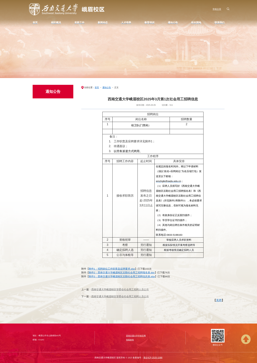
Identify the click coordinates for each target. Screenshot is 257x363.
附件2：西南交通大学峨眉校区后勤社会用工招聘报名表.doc (122, 272)
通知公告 (106, 87)
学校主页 (217, 9)
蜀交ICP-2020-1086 (152, 357)
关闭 (219, 300)
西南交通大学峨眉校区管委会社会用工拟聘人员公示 (120, 289)
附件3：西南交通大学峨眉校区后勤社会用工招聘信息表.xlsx (122, 276)
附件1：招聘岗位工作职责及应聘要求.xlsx (112, 268)
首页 (97, 87)
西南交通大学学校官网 (136, 336)
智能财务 (130, 340)
